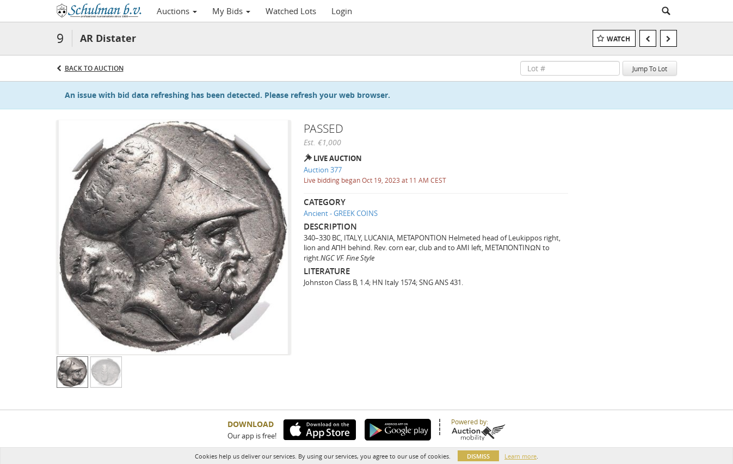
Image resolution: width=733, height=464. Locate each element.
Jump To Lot (649, 68)
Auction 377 (323, 170)
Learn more (520, 456)
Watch (618, 39)
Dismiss (478, 456)
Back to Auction (94, 68)
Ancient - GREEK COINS (341, 213)
